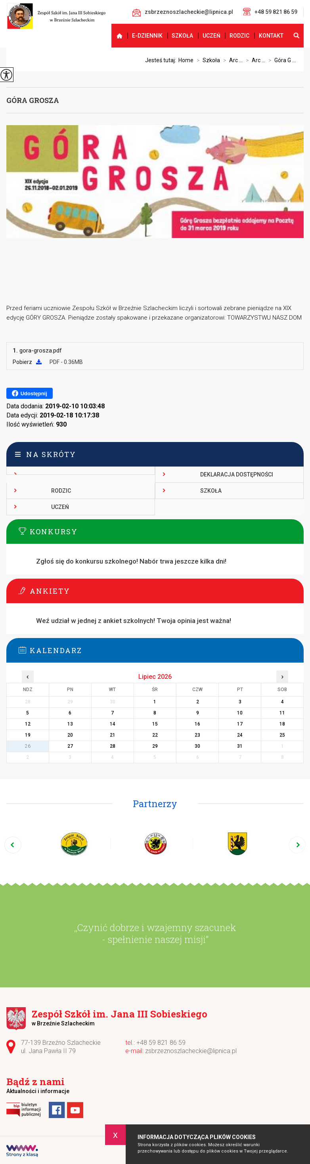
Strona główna (116, 36)
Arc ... (231, 60)
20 (70, 735)
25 (282, 735)
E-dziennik (147, 35)
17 (240, 724)
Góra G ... (280, 60)
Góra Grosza (32, 100)
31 (240, 746)
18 (282, 724)
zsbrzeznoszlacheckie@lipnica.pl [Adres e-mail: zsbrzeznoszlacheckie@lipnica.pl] (191, 1051)
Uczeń (211, 35)
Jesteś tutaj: (161, 60)
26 (28, 746)
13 (70, 724)
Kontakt (271, 35)
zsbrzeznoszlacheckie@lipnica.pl (182, 13)
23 (197, 735)
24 (240, 735)
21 (112, 735)
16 (197, 724)
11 (282, 713)
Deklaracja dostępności (236, 474)
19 (28, 735)
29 (155, 746)
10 (240, 713)
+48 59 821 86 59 (270, 11)
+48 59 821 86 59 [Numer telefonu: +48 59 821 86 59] (161, 1042)
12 (28, 724)
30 (197, 746)
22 (155, 735)
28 (112, 746)
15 (155, 724)
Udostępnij (29, 393)
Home (185, 60)
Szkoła (182, 35)
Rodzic (239, 35)
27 (70, 746)
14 (112, 724)
